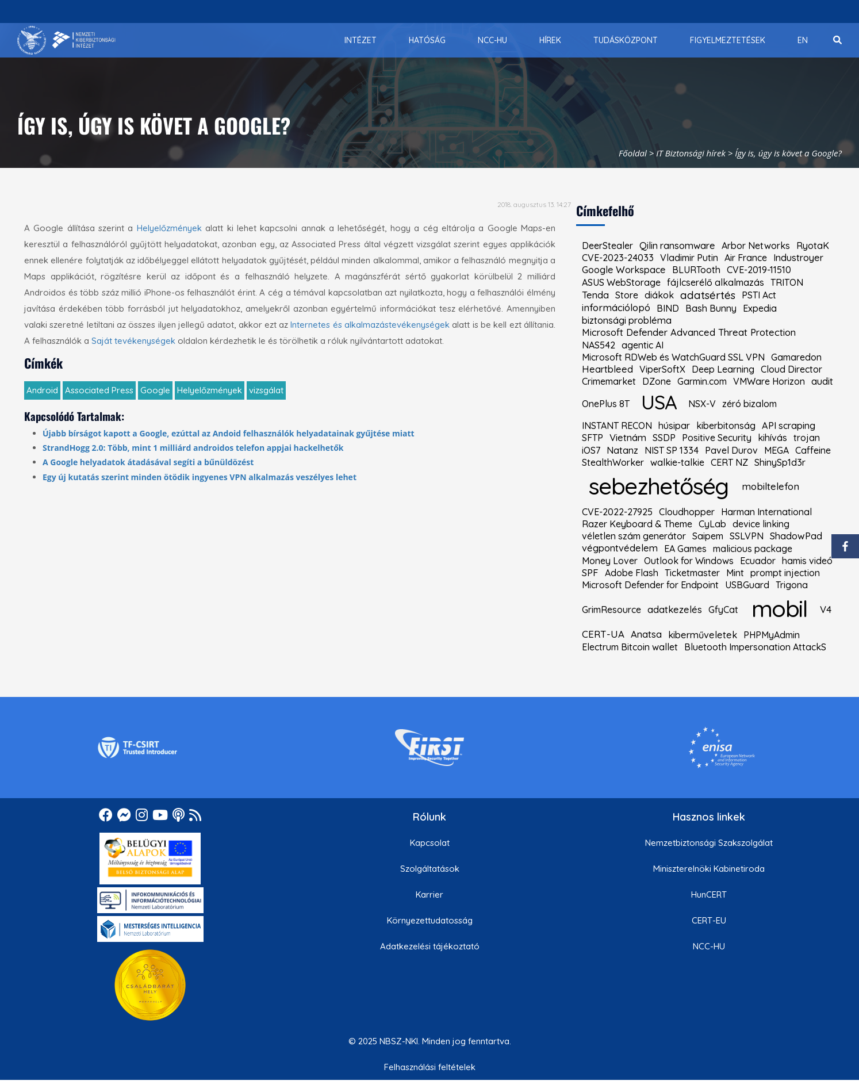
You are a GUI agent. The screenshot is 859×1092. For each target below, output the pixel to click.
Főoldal (633, 153)
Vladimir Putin (689, 257)
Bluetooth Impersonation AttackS (755, 647)
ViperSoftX (662, 369)
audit (822, 381)
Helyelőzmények (169, 228)
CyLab (712, 523)
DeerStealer (607, 245)
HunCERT (709, 894)
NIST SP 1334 (672, 450)
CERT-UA (603, 634)
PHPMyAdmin (771, 634)
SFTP (592, 437)
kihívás (772, 437)
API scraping (788, 425)
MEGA (776, 450)
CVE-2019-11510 (759, 269)
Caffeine (813, 450)
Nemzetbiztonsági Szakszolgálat (709, 842)
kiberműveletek (702, 634)
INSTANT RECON (617, 425)
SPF (590, 573)
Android (42, 390)
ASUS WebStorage (621, 282)
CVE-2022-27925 (617, 511)
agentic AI (643, 345)
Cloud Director (791, 369)
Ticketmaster (692, 572)
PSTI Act (759, 295)
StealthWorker (613, 462)
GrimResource (611, 609)
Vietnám (627, 438)
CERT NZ (729, 462)
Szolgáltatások (429, 868)
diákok (659, 295)
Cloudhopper (687, 511)
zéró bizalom (749, 403)
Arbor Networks (756, 245)
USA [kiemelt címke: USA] (658, 402)
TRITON (786, 282)
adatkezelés (674, 610)
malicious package (752, 548)
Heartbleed (607, 369)
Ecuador (758, 560)
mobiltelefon (770, 487)
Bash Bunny (711, 308)
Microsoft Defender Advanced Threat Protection (689, 333)
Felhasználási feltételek (429, 1067)
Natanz (622, 450)
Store (626, 295)
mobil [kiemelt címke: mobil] (779, 608)
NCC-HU (709, 946)
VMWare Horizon (769, 381)
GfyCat (723, 609)
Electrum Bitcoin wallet (630, 647)
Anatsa (646, 634)
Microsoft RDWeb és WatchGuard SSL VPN (673, 357)
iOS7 (591, 450)
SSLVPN (747, 536)
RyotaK (812, 245)
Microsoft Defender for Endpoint (650, 584)
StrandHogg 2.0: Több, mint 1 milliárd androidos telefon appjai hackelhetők (193, 447)
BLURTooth (696, 269)
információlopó (616, 308)
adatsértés (707, 295)
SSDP (664, 437)
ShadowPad (796, 536)
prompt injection (785, 572)
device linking (761, 523)
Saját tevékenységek (133, 340)
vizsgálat (266, 390)
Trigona (792, 584)
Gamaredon (796, 357)
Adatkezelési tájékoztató (430, 946)
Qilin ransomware (677, 245)
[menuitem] (360, 40)
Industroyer (798, 257)
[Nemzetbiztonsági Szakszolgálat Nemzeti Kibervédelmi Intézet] (66, 40)
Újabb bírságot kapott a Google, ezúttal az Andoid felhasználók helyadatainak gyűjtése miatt (229, 433)
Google (155, 390)
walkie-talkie (677, 462)
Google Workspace (624, 269)
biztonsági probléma (627, 320)
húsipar (674, 425)
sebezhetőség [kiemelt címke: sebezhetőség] (658, 486)
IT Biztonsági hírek (691, 153)
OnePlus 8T (606, 403)
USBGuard (747, 584)
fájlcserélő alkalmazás (715, 282)
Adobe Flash (631, 572)
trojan (806, 437)
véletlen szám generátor (634, 536)
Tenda (595, 295)
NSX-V (702, 403)
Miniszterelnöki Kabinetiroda (709, 868)
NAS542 (598, 345)
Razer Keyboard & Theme (637, 523)
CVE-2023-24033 (618, 257)
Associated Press (99, 390)
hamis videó (807, 560)
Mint (735, 572)
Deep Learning (723, 369)
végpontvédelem (620, 548)
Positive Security (716, 437)
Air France (745, 257)
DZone (656, 381)
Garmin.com (702, 381)
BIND (668, 308)
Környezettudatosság (430, 920)
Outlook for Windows (689, 560)
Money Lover (610, 560)
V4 (825, 610)
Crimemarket (609, 381)
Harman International (766, 511)
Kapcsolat (430, 842)
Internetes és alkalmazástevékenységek (370, 324)
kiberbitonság (726, 425)
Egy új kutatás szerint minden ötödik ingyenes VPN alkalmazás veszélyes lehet (199, 477)
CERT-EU (709, 920)
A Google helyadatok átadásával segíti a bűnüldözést (148, 462)
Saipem (707, 536)
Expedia (760, 308)
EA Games (685, 548)
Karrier (429, 894)
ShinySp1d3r (780, 462)
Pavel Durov (731, 450)
